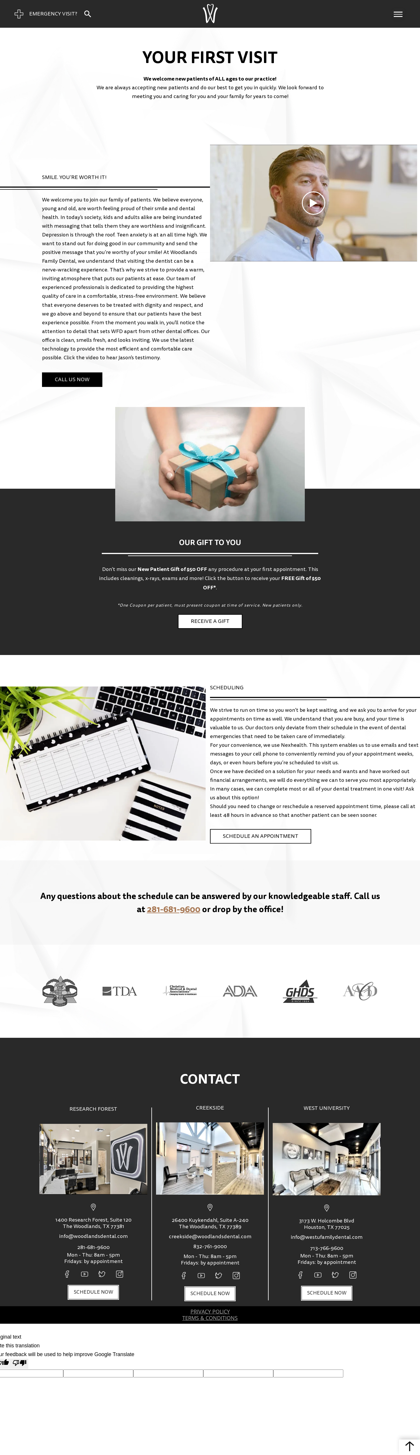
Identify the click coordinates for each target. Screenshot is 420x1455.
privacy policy (210, 1312)
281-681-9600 (173, 909)
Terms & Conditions (210, 1318)
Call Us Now (72, 349)
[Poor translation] (19, 1364)
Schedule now (93, 1292)
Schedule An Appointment (260, 818)
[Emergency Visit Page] (46, 14)
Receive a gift (210, 621)
